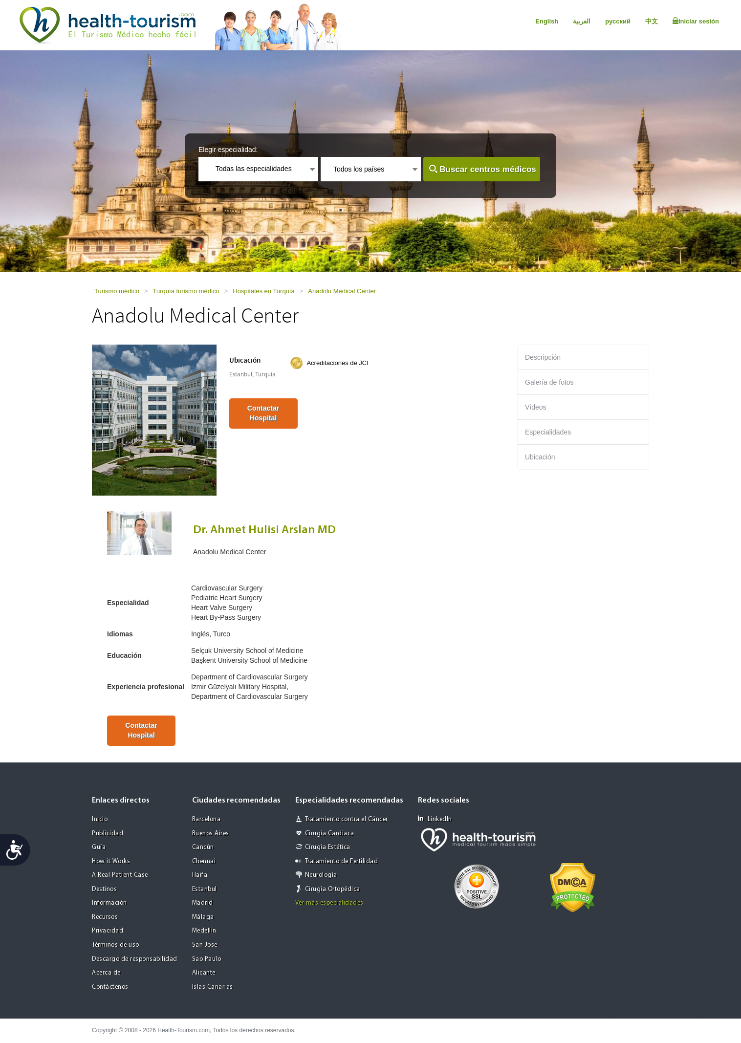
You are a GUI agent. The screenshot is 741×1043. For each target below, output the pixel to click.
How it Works (111, 861)
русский (618, 21)
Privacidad (107, 931)
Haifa (200, 875)
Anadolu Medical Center (342, 291)
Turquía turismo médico (186, 291)
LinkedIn (435, 819)
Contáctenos (110, 987)
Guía (99, 847)
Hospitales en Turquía (263, 291)
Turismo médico (116, 291)
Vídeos (535, 407)
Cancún (203, 847)
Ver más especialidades (329, 903)
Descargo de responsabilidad (134, 959)
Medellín (204, 931)
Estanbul (204, 889)
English (546, 21)
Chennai (204, 861)
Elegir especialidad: (228, 149)
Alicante (204, 973)
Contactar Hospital (263, 413)
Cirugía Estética (327, 847)
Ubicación (540, 457)
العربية (581, 21)
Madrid (202, 903)
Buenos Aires (210, 833)
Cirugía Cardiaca (329, 833)
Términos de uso (115, 945)
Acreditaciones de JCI (337, 363)
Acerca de (106, 973)
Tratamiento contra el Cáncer (346, 819)
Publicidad (107, 833)
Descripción (543, 357)
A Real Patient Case (120, 875)
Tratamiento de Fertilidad (341, 861)
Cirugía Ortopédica (332, 889)
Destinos (104, 889)
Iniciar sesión (696, 21)
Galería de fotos (549, 382)
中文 (651, 21)
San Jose (205, 945)
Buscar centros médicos (487, 169)
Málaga (203, 917)
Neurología (321, 875)
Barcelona (206, 819)
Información (109, 903)
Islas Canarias (212, 987)
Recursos (105, 917)
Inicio (100, 819)
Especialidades (548, 432)
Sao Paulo (206, 959)
